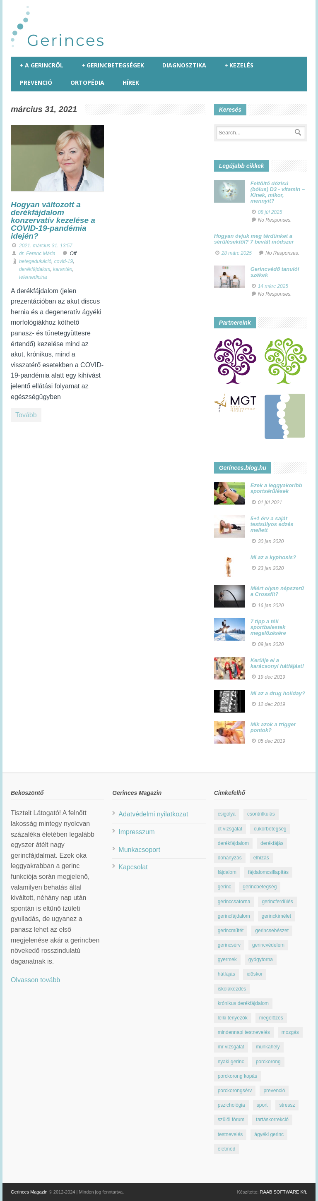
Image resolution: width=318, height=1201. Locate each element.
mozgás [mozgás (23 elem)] (290, 1032)
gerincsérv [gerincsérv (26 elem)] (229, 945)
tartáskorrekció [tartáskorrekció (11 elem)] (272, 1119)
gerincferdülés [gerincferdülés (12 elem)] (277, 901)
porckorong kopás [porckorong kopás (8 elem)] (237, 1076)
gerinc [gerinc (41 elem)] (224, 887)
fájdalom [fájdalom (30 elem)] (227, 872)
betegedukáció (35, 261)
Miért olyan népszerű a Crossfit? (277, 591)
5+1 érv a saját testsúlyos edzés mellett (272, 524)
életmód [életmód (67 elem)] (227, 1149)
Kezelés (238, 65)
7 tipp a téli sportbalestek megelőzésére (268, 627)
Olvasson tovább (35, 979)
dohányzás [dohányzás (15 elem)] (230, 858)
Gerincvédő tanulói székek (275, 272)
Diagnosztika (184, 65)
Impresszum (136, 831)
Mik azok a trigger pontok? (273, 727)
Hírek (131, 82)
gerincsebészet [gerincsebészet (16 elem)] (272, 930)
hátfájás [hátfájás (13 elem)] (226, 974)
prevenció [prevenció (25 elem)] (274, 1090)
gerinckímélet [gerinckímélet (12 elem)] (276, 916)
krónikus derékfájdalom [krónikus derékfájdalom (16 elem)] (243, 1003)
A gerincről (41, 65)
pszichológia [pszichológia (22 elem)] (231, 1105)
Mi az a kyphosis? (273, 557)
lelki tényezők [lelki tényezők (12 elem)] (233, 1018)
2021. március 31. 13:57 (45, 246)
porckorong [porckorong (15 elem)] (268, 1062)
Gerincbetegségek (113, 65)
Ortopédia (87, 82)
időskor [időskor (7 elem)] (255, 974)
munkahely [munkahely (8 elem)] (268, 1047)
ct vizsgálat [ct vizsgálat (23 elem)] (230, 829)
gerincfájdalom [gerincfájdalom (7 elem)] (234, 916)
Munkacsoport (139, 849)
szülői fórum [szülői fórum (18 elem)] (231, 1119)
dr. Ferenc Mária (37, 253)
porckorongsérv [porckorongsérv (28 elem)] (235, 1090)
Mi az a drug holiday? (278, 693)
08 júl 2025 (270, 212)
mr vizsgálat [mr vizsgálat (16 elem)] (231, 1047)
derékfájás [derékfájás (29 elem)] (271, 843)
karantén (62, 269)
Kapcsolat (132, 867)
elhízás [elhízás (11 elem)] (261, 858)
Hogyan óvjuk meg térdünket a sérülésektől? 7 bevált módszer (254, 239)
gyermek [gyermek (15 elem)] (227, 959)
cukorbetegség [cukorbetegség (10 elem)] (270, 829)
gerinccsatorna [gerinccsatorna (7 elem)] (234, 901)
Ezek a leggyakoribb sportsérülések (276, 488)
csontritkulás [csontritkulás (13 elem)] (261, 814)
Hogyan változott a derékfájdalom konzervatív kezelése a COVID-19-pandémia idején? (53, 220)
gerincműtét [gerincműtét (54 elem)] (231, 930)
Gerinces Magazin (29, 1191)
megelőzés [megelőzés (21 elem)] (271, 1018)
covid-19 (63, 261)
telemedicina (33, 277)
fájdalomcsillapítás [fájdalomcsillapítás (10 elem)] (268, 872)
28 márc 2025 (237, 253)
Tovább (26, 415)
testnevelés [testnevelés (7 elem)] (230, 1134)
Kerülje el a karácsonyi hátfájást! (277, 663)
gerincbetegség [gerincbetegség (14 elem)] (260, 887)
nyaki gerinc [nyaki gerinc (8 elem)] (231, 1062)
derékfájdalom (34, 269)
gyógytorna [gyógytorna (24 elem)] (260, 959)
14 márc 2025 (273, 286)
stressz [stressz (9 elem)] (287, 1105)
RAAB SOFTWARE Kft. (284, 1191)
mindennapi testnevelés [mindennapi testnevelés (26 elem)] (244, 1032)
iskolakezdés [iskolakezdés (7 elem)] (232, 989)
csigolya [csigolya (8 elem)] (227, 814)
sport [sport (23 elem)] (262, 1105)
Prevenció (36, 82)
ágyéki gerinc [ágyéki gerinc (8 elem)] (269, 1134)
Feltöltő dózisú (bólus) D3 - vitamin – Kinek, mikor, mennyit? (278, 192)
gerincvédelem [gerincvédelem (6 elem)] (268, 945)
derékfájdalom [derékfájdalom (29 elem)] (233, 843)
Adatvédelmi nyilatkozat (153, 814)
